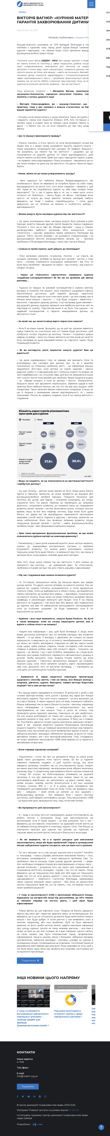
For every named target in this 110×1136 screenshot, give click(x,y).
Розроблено (29, 1124)
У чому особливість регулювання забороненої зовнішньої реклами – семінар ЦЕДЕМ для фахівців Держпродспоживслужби (33, 1018)
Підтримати (28, 1086)
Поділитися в (30, 960)
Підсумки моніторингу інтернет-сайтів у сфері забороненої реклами (68, 1014)
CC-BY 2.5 (73, 1110)
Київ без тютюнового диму (33, 987)
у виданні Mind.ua (83, 37)
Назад (22, 12)
